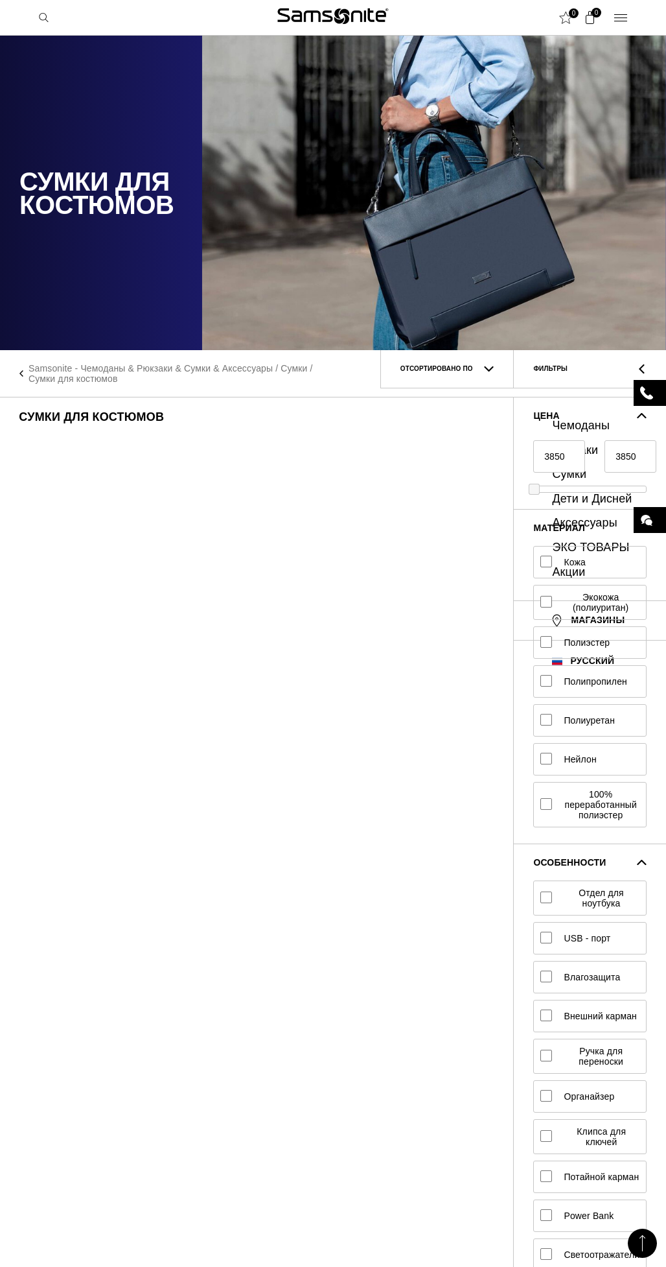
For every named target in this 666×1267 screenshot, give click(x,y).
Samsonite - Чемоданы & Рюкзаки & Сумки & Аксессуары (151, 368)
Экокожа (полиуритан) (584, 602)
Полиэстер (575, 642)
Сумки (294, 368)
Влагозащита (580, 977)
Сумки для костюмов (73, 378)
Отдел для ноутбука (581, 898)
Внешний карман (588, 1016)
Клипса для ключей (583, 1136)
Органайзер (577, 1096)
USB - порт (575, 938)
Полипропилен (583, 681)
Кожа (563, 562)
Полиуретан (577, 720)
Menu (620, 17)
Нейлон (568, 759)
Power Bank (577, 1216)
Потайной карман (589, 1177)
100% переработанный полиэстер (588, 804)
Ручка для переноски (581, 1056)
